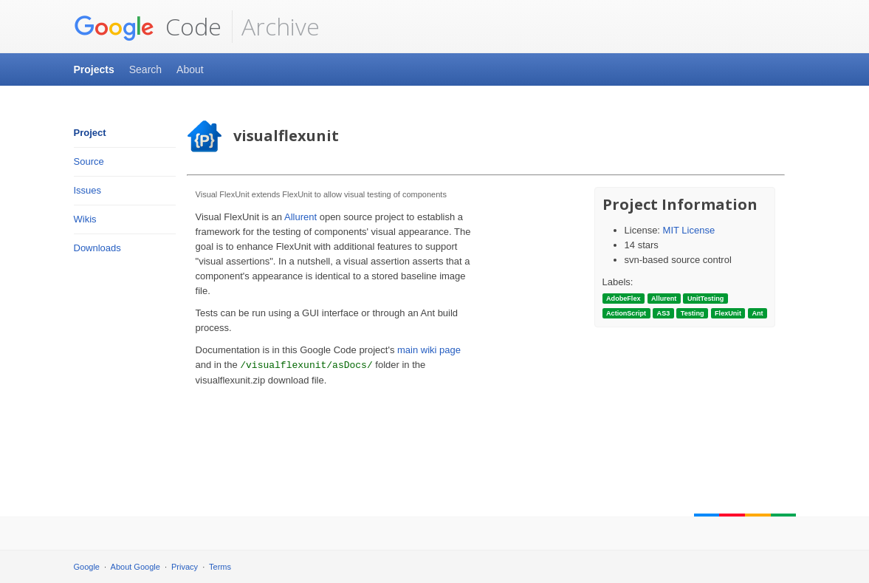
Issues (88, 190)
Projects (94, 69)
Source (89, 161)
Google (87, 566)
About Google (135, 566)
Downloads (97, 247)
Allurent (300, 216)
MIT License (689, 230)
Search (145, 69)
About (190, 69)
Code (147, 26)
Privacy (184, 566)
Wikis (85, 219)
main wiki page (429, 349)
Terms (220, 566)
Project (90, 132)
